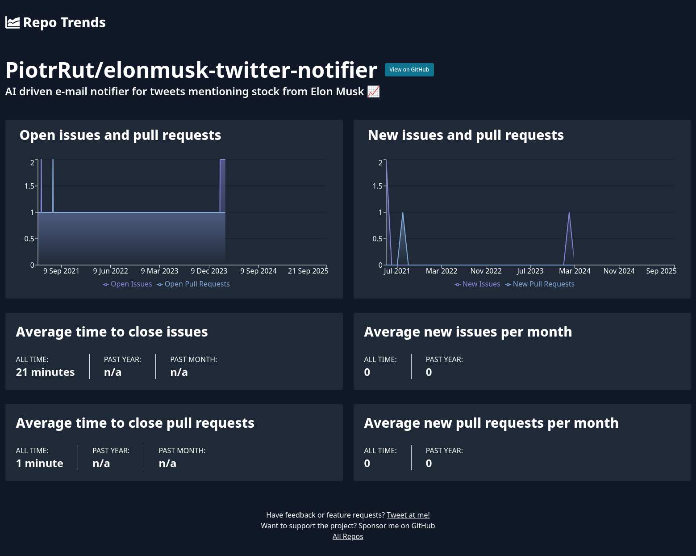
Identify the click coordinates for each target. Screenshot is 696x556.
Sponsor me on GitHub (396, 526)
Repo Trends (55, 22)
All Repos (348, 536)
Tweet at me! (408, 515)
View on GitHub (409, 69)
